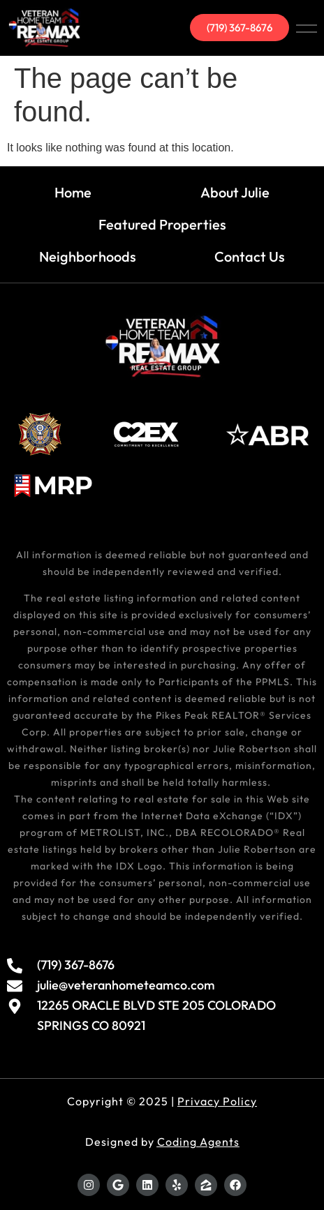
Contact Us (249, 256)
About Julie (235, 192)
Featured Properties (162, 224)
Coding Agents (198, 1142)
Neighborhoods (87, 256)
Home (72, 192)
